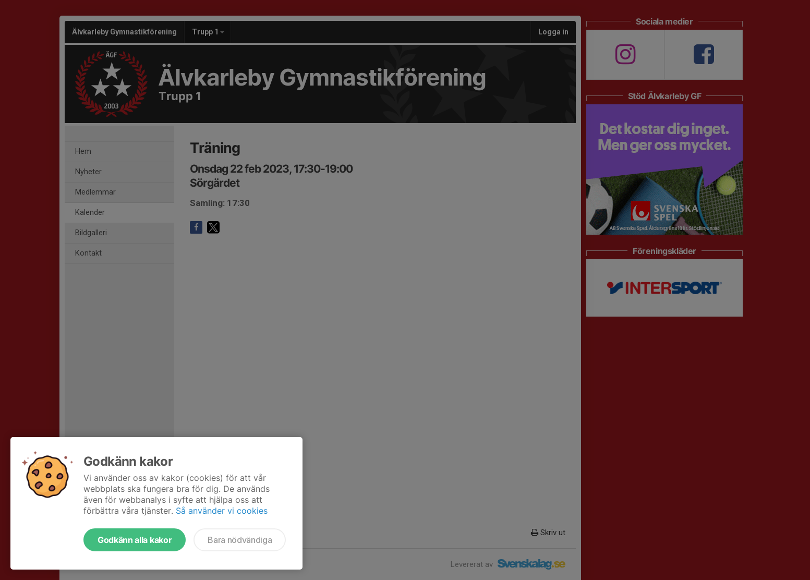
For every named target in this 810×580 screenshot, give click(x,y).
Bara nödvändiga (240, 540)
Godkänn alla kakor (135, 540)
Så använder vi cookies (222, 510)
